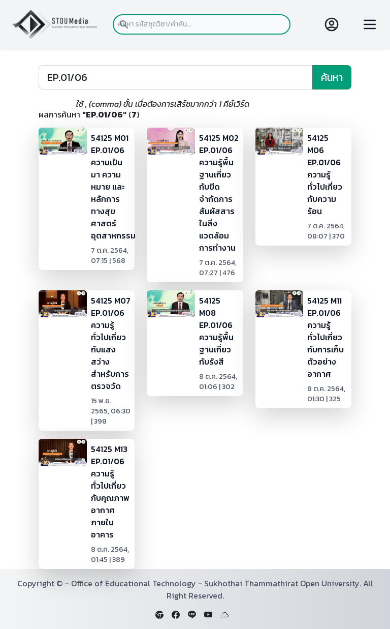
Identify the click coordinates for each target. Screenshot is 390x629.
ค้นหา (332, 77)
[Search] (176, 77)
